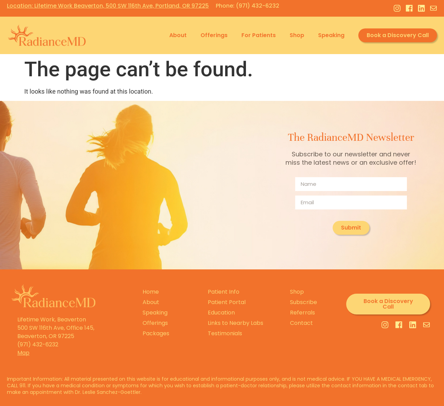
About (178, 35)
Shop (297, 35)
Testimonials (225, 333)
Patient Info (223, 292)
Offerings (214, 35)
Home (151, 292)
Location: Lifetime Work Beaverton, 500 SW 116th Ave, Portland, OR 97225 (108, 6)
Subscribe (303, 302)
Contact (301, 323)
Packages (156, 333)
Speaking (331, 35)
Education (221, 313)
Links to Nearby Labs (235, 323)
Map (23, 353)
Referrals (302, 313)
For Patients (258, 35)
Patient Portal (227, 302)
